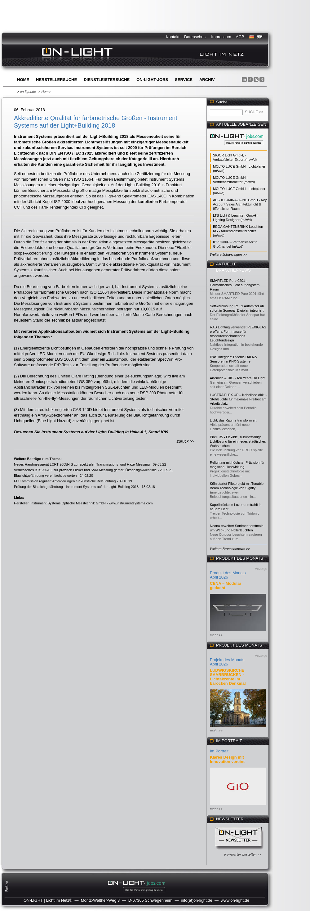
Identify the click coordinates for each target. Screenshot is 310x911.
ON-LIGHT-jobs (152, 79)
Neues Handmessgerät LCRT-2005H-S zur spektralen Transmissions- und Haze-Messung (82, 464)
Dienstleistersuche (107, 79)
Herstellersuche (56, 79)
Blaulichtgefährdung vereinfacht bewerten (45, 475)
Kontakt (172, 36)
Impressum (221, 36)
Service (184, 79)
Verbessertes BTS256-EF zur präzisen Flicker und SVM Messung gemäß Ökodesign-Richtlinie (85, 470)
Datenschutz (195, 36)
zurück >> (185, 441)
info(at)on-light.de (196, 900)
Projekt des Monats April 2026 (227, 661)
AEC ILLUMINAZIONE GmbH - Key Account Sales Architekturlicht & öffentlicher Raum (240, 204)
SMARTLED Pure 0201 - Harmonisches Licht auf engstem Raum (234, 285)
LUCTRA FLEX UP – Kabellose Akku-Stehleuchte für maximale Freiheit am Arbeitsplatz (238, 399)
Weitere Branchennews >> (230, 549)
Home (23, 79)
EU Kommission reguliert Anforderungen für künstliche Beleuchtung (65, 481)
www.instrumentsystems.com (131, 503)
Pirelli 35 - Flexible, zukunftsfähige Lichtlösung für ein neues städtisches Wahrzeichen (238, 441)
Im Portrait (219, 751)
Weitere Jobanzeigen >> (228, 254)
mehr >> (216, 635)
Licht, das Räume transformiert (233, 420)
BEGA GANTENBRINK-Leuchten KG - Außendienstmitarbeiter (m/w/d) (238, 231)
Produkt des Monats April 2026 (228, 575)
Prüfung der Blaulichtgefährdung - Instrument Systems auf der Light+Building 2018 (76, 487)
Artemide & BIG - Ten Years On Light (237, 378)
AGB (240, 36)
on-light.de (28, 91)
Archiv (207, 79)
